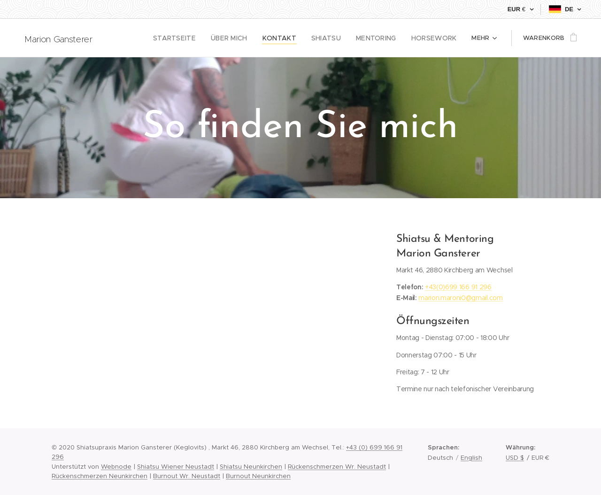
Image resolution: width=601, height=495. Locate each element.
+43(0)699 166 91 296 (458, 287)
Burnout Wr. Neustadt (186, 476)
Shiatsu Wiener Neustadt (175, 467)
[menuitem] (134, 38)
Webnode (116, 467)
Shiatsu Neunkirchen (251, 467)
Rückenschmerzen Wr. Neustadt (337, 467)
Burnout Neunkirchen (258, 476)
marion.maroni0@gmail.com (461, 298)
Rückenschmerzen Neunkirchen (99, 476)
